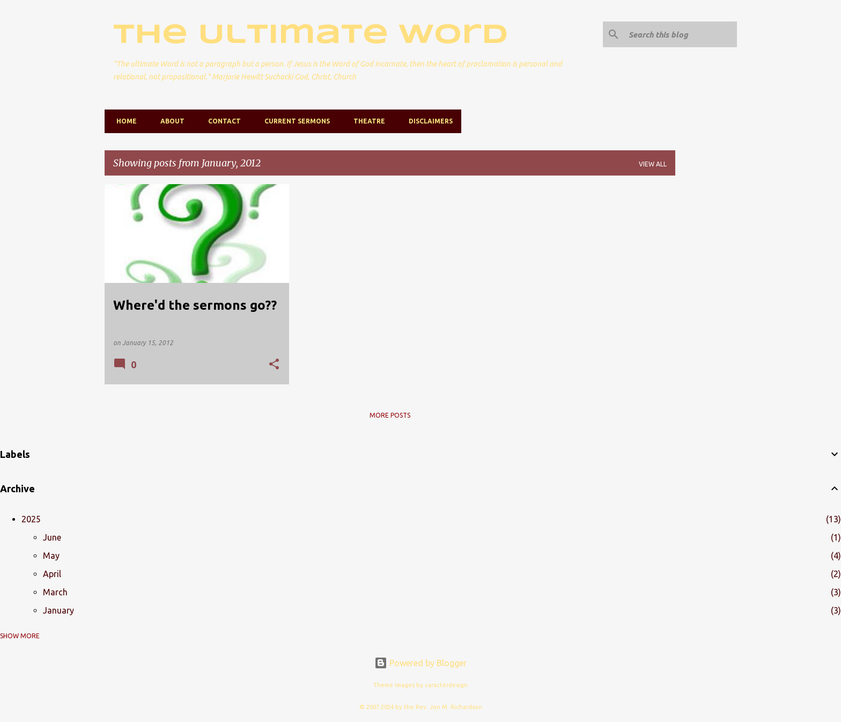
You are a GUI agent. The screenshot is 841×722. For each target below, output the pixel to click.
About (169, 121)
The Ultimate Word (310, 35)
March (55, 592)
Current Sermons (294, 121)
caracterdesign (446, 685)
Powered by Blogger (420, 663)
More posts (390, 415)
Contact (221, 121)
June (52, 537)
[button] (274, 365)
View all (653, 164)
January (58, 610)
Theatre (366, 121)
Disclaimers (427, 121)
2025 (31, 519)
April (52, 574)
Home (123, 121)
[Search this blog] (680, 34)
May (51, 555)
